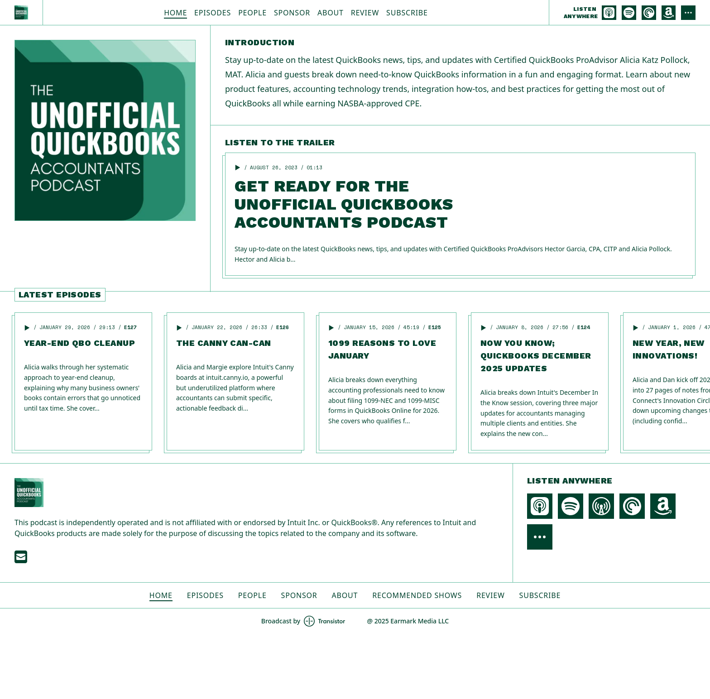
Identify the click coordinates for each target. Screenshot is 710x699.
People (252, 13)
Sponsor (292, 13)
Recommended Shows (417, 595)
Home (175, 13)
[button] (238, 167)
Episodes (212, 13)
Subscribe (407, 13)
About (330, 13)
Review (365, 13)
